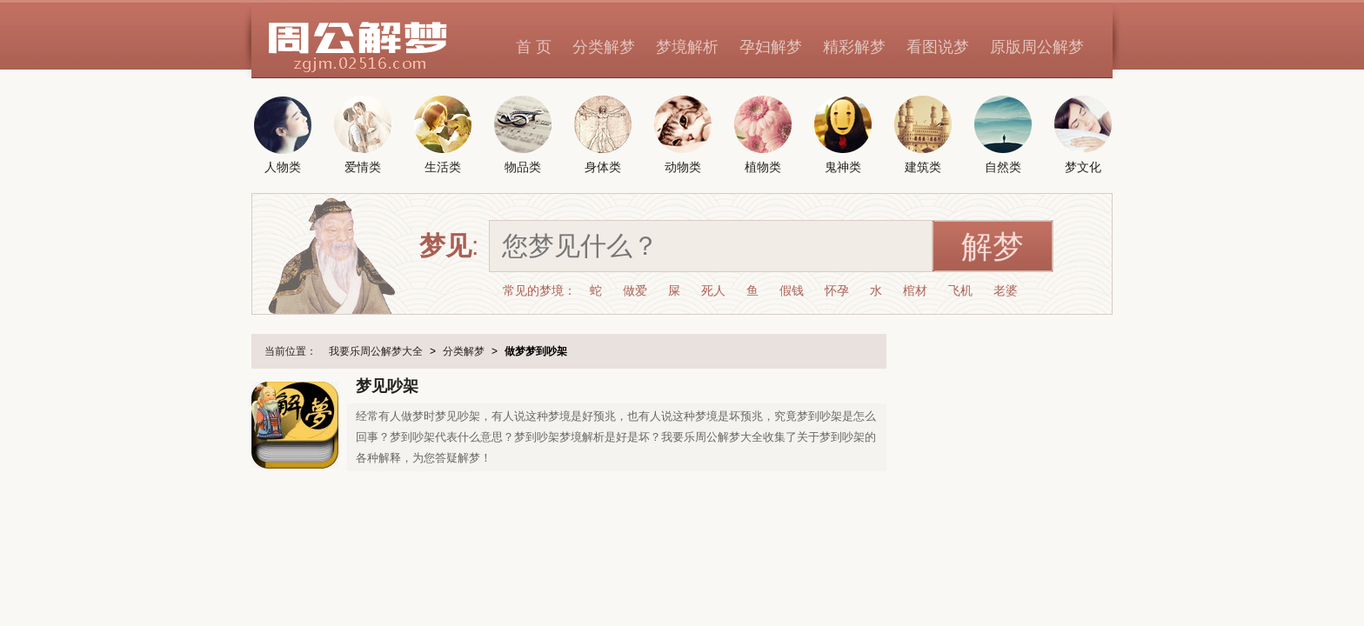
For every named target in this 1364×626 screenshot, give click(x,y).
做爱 (635, 290)
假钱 (791, 290)
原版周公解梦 (1037, 47)
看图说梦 (937, 47)
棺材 (915, 290)
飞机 (960, 290)
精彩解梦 (854, 47)
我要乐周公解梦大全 (376, 351)
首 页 (534, 47)
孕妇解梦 (770, 47)
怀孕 (837, 290)
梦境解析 (687, 47)
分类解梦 (603, 47)
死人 (713, 290)
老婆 (1005, 290)
